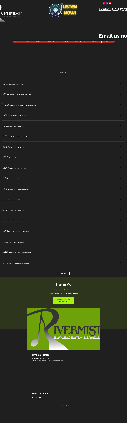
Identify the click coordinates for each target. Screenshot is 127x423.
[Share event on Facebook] (32, 397)
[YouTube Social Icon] (110, 3)
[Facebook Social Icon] (107, 3)
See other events (63, 301)
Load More (63, 273)
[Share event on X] (36, 397)
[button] (10, 84)
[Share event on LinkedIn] (40, 397)
